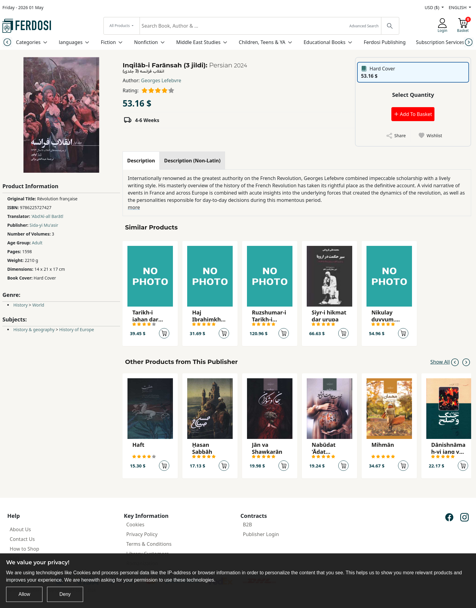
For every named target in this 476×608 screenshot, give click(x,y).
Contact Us (22, 539)
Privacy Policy (141, 534)
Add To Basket (413, 114)
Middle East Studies (198, 42)
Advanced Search (364, 26)
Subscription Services (440, 42)
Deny (65, 594)
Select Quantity (413, 94)
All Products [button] (120, 25)
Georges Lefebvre (161, 80)
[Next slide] (469, 42)
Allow (24, 594)
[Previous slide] (7, 42)
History (20, 305)
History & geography (34, 329)
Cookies (135, 524)
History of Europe (76, 329)
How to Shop (24, 548)
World (38, 305)
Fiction (108, 42)
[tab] (141, 160)
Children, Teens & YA (262, 42)
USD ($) (433, 7)
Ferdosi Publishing (385, 42)
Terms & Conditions (148, 544)
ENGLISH (458, 7)
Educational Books (325, 42)
